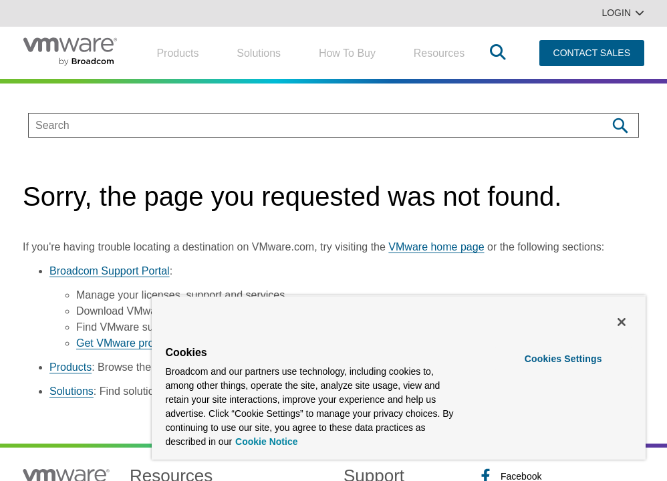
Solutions (259, 53)
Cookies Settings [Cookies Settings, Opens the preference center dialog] (563, 358)
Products (177, 53)
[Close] (621, 322)
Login (623, 12)
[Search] (620, 125)
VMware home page (436, 247)
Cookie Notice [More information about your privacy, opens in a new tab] (266, 441)
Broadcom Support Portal (109, 271)
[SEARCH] (304, 125)
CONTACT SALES (591, 52)
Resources (439, 53)
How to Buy (347, 53)
